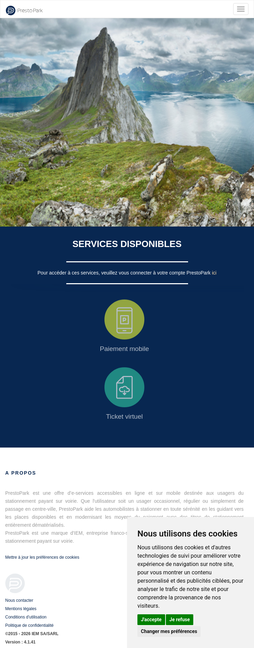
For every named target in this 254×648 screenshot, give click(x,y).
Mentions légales (20, 608)
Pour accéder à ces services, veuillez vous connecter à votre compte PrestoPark (124, 273)
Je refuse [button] (179, 619)
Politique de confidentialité (29, 625)
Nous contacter (19, 600)
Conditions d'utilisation (25, 617)
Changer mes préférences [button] (169, 631)
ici (214, 273)
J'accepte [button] (151, 619)
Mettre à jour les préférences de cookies (42, 557)
